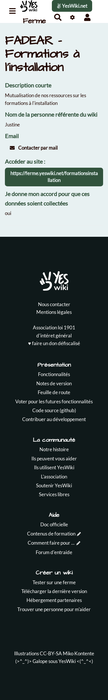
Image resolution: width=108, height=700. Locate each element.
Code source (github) (54, 410)
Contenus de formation (51, 534)
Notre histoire (54, 449)
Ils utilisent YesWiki (54, 467)
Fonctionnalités (54, 374)
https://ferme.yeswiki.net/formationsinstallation (54, 176)
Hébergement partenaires (54, 600)
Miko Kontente (78, 653)
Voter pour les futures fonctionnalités (54, 401)
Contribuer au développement (54, 419)
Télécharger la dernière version (54, 591)
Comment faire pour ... (51, 543)
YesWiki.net (72, 6)
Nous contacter (54, 304)
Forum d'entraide (54, 552)
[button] (87, 17)
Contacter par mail (34, 148)
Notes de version (54, 383)
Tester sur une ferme (54, 582)
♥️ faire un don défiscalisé (54, 343)
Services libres (54, 494)
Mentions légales (54, 312)
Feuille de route (54, 392)
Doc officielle (54, 524)
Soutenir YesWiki (54, 485)
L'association (54, 477)
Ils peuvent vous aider (54, 458)
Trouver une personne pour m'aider (54, 609)
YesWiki (67, 661)
